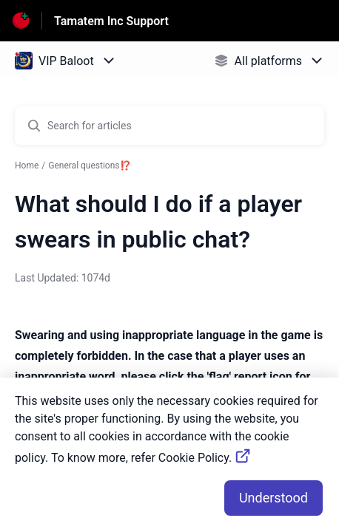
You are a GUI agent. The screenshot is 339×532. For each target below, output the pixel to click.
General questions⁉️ (89, 165)
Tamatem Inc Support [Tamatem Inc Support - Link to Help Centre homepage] (111, 21)
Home (26, 165)
